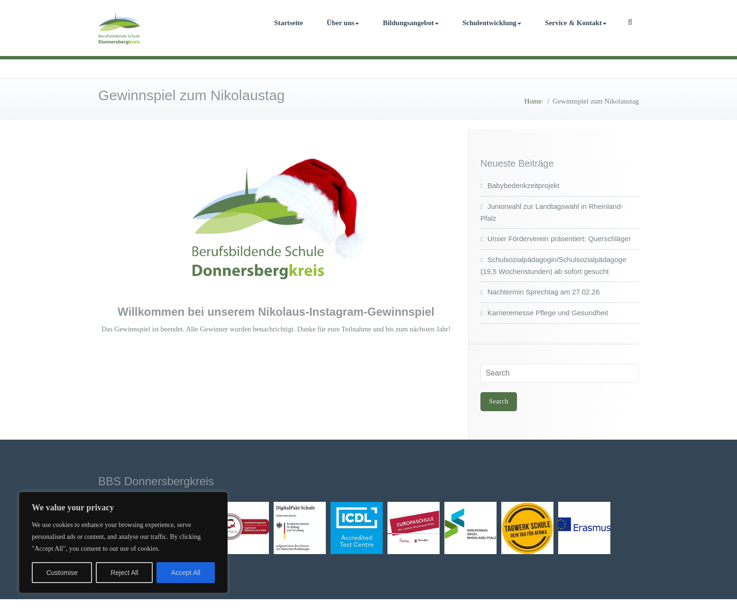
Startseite (288, 23)
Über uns (343, 23)
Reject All (124, 572)
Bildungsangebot (411, 23)
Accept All (185, 572)
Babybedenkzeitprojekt (524, 185)
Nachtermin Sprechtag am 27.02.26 (544, 292)
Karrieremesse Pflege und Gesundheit (548, 313)
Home (533, 101)
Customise (62, 572)
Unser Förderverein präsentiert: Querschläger (559, 239)
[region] (123, 542)
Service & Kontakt (576, 23)
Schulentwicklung (491, 23)
